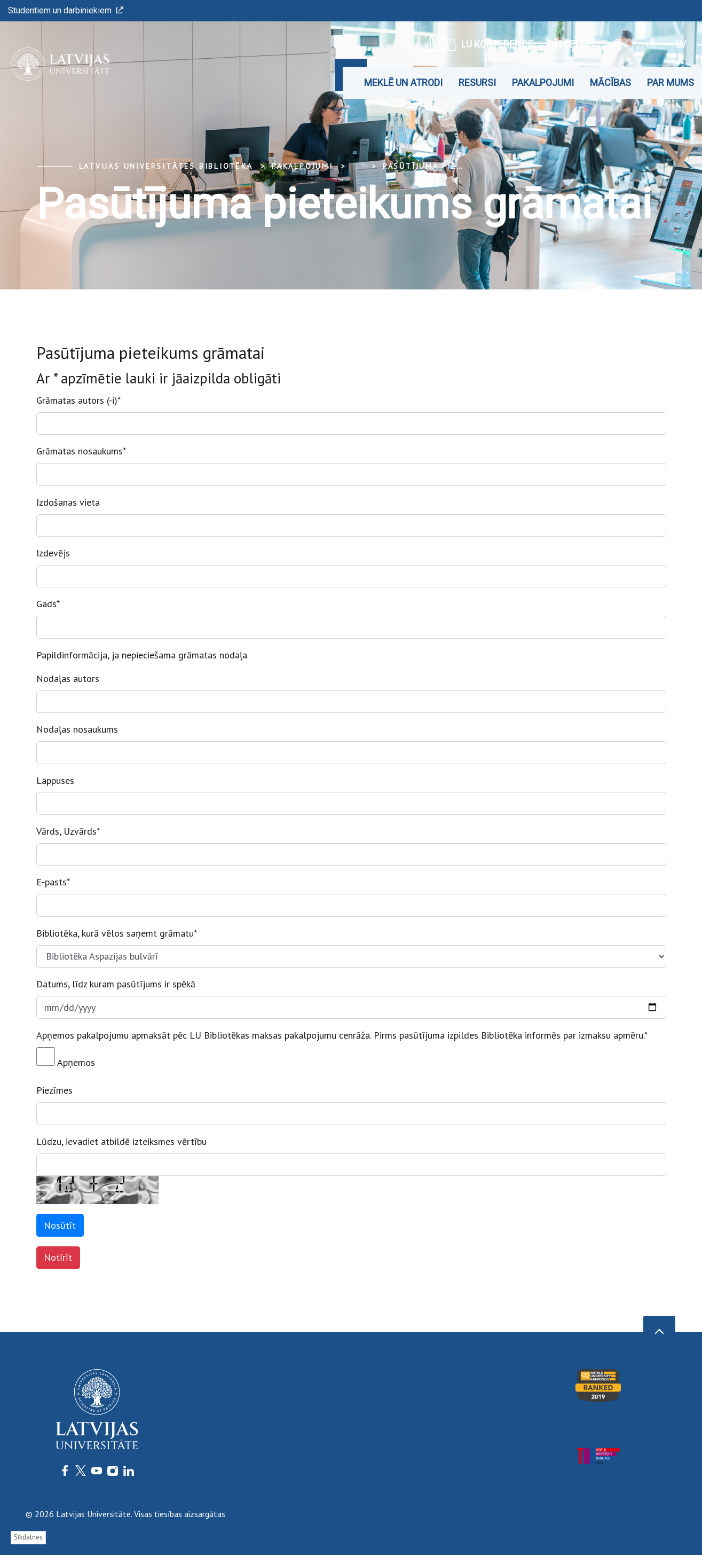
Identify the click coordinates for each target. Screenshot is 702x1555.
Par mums (670, 82)
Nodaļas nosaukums (77, 729)
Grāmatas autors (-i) (78, 400)
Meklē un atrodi (403, 82)
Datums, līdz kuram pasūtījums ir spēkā (115, 984)
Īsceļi (573, 44)
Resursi (477, 82)
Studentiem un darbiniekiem (65, 10)
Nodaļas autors (67, 678)
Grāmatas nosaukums (81, 451)
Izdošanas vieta (68, 502)
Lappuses (55, 780)
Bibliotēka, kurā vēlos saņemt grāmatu (116, 933)
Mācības (610, 82)
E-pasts (53, 882)
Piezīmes (54, 1090)
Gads (48, 604)
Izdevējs (53, 553)
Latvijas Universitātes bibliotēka (166, 166)
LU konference (479, 43)
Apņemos (65, 1058)
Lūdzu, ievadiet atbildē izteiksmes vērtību (121, 1141)
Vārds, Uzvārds (68, 831)
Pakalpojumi (543, 82)
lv (681, 44)
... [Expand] (358, 166)
